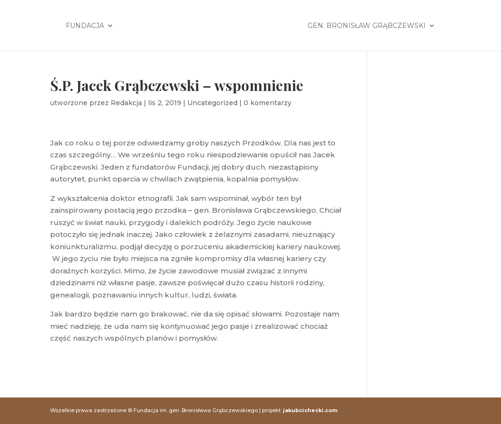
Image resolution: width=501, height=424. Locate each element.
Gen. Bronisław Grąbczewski (367, 26)
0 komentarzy (267, 103)
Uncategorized (212, 103)
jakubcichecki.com (310, 410)
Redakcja (126, 103)
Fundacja (85, 26)
